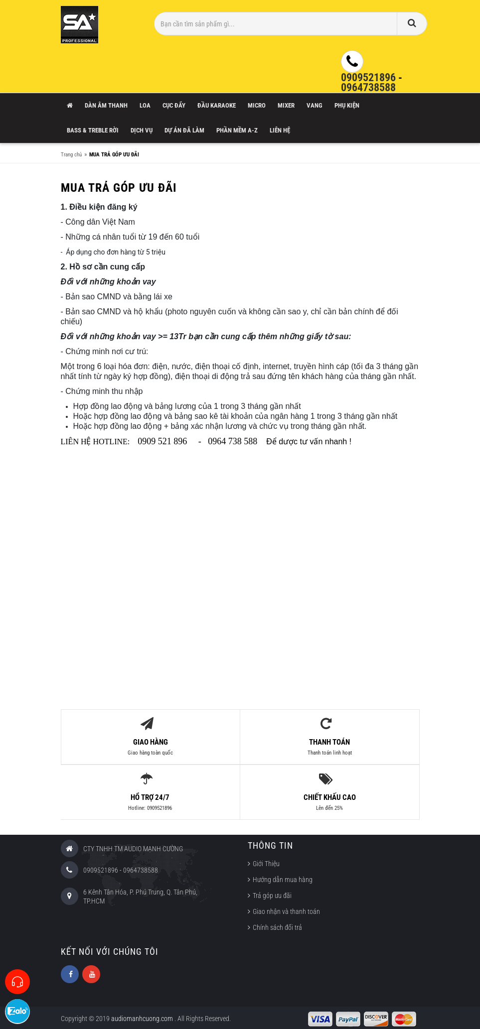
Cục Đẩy (173, 105)
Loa (145, 105)
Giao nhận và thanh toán (286, 910)
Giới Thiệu (266, 862)
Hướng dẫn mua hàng (283, 878)
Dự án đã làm (184, 130)
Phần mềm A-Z (237, 130)
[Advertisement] (240, 589)
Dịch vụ (142, 130)
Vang (314, 105)
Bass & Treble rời (93, 130)
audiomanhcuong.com (142, 1017)
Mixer (286, 105)
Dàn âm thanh (106, 105)
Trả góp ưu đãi (272, 894)
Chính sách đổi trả (277, 926)
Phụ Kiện (346, 105)
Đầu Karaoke (216, 105)
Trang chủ (71, 154)
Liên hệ (280, 130)
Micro (257, 105)
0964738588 (368, 87)
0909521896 (368, 77)
